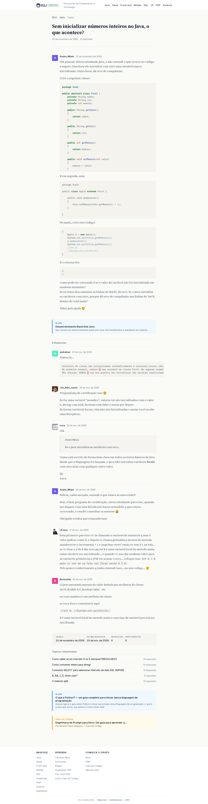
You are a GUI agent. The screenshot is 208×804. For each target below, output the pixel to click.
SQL (146, 5)
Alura (87, 757)
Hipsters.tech (92, 770)
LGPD (127, 800)
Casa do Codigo (93, 766)
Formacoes (60, 761)
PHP (158, 5)
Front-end (41, 766)
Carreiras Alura (62, 757)
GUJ (54, 17)
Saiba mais (102, 800)
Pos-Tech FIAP (62, 774)
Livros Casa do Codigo (66, 778)
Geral (115, 5)
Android (167, 5)
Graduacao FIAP (63, 770)
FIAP (87, 761)
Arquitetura (41, 791)
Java (107, 5)
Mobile (137, 5)
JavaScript (41, 778)
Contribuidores (115, 800)
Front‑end (125, 5)
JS (152, 5)
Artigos (58, 766)
